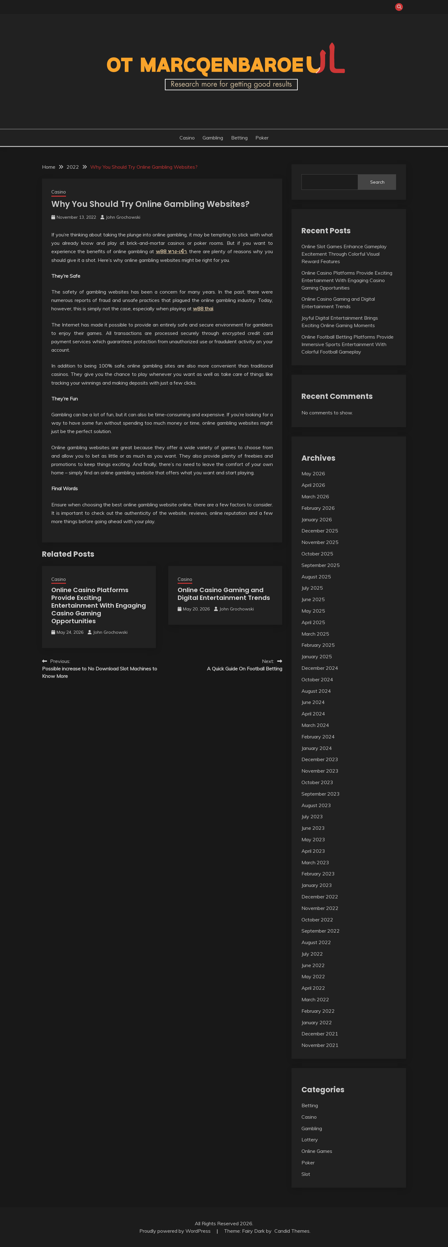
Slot (305, 1174)
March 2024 (315, 725)
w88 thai (203, 308)
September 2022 (320, 931)
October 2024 (317, 679)
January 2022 (316, 1022)
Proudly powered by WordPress (175, 1231)
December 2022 (319, 896)
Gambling (213, 138)
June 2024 (313, 702)
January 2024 (316, 748)
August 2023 (316, 805)
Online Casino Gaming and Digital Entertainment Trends (224, 594)
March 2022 (315, 999)
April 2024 (313, 713)
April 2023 (313, 851)
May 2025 (313, 611)
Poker (261, 138)
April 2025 (313, 622)
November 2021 (319, 1045)
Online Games (316, 1151)
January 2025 (316, 656)
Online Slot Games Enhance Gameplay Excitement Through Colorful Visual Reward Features (344, 253)
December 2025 (319, 531)
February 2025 (318, 645)
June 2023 (313, 828)
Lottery (309, 1139)
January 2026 (316, 519)
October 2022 (317, 919)
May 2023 (313, 839)
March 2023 (315, 862)
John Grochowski (123, 217)
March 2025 (315, 634)
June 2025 (313, 599)
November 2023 (319, 771)
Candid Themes (292, 1231)
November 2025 (319, 542)
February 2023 (318, 873)
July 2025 (312, 588)
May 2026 (313, 473)
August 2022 (316, 942)
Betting (239, 138)
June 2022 (313, 965)
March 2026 (315, 496)
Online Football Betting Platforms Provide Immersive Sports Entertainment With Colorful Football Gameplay (347, 344)
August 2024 (316, 691)
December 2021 (319, 1033)
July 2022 (312, 954)
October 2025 (317, 553)
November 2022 (319, 908)
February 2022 (318, 1011)
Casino (187, 138)
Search (377, 182)
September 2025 (320, 565)
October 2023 (317, 782)
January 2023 (316, 885)
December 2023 (319, 759)
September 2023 (320, 794)
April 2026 (313, 485)
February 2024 (318, 736)
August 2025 (316, 576)
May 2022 (313, 976)
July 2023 (312, 816)
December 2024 (319, 668)
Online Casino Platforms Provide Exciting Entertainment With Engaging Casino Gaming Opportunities (98, 605)
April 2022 (313, 988)
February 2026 (318, 508)
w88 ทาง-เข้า (171, 251)
